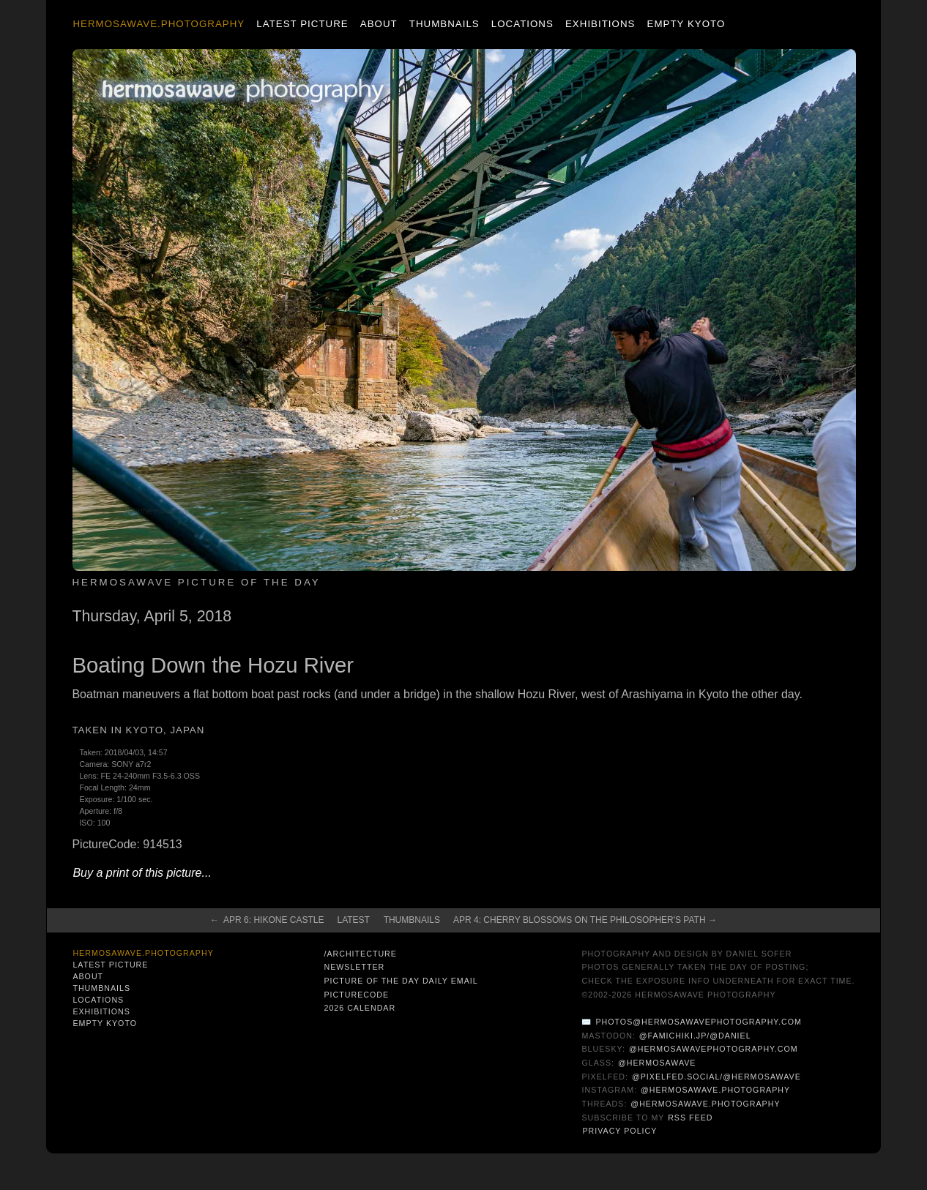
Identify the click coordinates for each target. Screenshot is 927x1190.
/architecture (360, 953)
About (379, 23)
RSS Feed (690, 1117)
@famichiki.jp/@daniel (695, 1035)
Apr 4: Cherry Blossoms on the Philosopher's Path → (585, 920)
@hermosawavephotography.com (713, 1048)
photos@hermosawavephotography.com (698, 1021)
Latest (353, 920)
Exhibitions (600, 23)
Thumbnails (444, 23)
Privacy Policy (619, 1130)
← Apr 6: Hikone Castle (267, 920)
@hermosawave (657, 1062)
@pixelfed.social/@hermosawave (716, 1076)
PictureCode (356, 994)
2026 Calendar (359, 1007)
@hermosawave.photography (715, 1089)
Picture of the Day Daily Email (400, 980)
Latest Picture (302, 23)
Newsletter (354, 966)
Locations (522, 23)
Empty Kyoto (686, 23)
